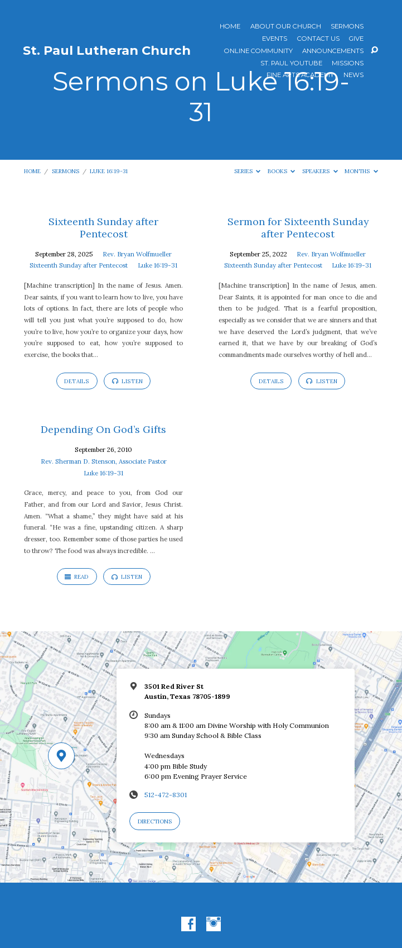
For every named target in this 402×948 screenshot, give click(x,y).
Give (356, 39)
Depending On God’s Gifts (103, 429)
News (353, 75)
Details (76, 381)
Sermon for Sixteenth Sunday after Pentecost (298, 227)
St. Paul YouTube (291, 63)
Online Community (258, 51)
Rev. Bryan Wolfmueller (137, 254)
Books (282, 171)
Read (77, 576)
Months (361, 171)
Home (230, 26)
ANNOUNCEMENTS (333, 51)
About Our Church (285, 26)
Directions (155, 821)
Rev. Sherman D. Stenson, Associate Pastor (104, 461)
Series (247, 171)
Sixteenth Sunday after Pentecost (103, 227)
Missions (348, 63)
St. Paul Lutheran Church (107, 50)
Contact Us (318, 39)
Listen (127, 381)
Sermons (347, 26)
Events (274, 39)
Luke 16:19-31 (109, 171)
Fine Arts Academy (300, 75)
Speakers (320, 171)
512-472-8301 (165, 794)
